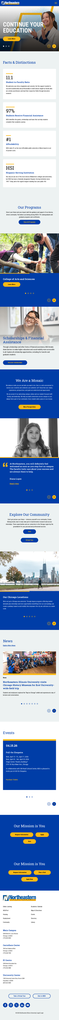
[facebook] (5, 1005)
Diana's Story (14, 484)
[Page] (25, 293)
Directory (34, 918)
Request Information (21, 835)
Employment (6, 918)
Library (33, 922)
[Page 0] (3, 46)
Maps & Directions (36, 910)
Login (42, 1013)
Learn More (11, 39)
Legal (38, 1013)
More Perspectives (29, 407)
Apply (42, 835)
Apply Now (29, 879)
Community (6, 922)
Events (33, 914)
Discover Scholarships (15, 362)
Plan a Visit (42, 872)
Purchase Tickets (12, 780)
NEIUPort (6, 910)
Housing (5, 914)
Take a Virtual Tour (19, 996)
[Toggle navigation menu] (56, 3)
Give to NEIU (42, 996)
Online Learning (7, 906)
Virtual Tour (29, 540)
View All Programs (29, 222)
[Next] (54, 46)
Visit (29, 531)
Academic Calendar (36, 906)
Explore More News (9, 645)
